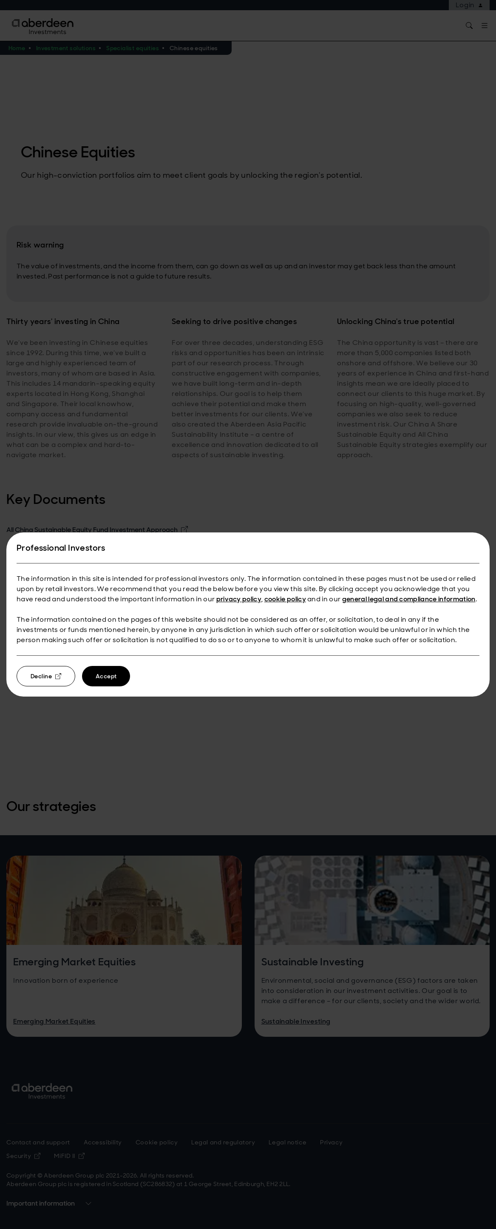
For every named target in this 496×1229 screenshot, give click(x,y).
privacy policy (238, 599)
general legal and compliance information (409, 599)
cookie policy (285, 599)
